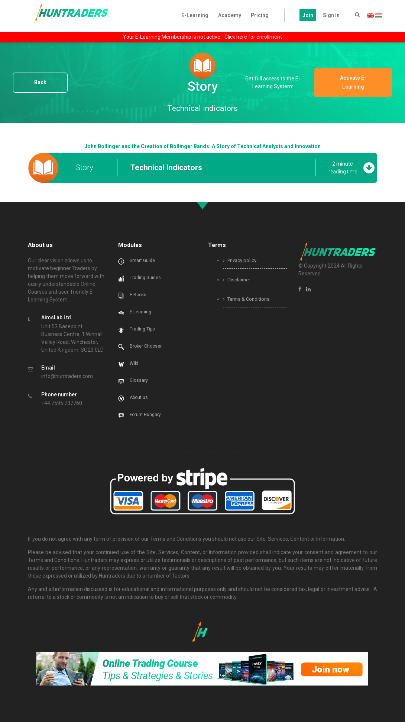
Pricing (260, 15)
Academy (229, 15)
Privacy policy (239, 260)
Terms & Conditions (246, 299)
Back (40, 82)
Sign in (331, 15)
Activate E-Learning (357, 82)
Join (307, 15)
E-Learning (194, 15)
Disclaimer (236, 279)
